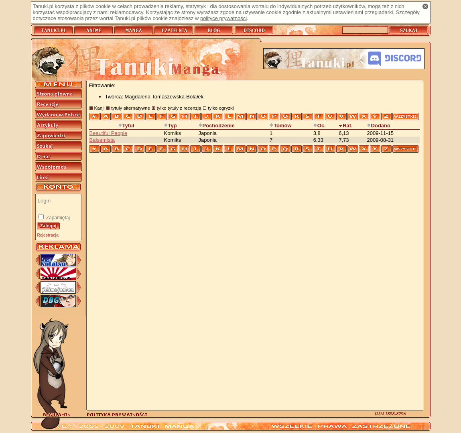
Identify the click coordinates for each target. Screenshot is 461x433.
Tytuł (126, 126)
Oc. (319, 126)
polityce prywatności (223, 18)
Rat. (346, 126)
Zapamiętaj (57, 218)
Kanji (99, 107)
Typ (170, 126)
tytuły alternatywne (130, 107)
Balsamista (102, 140)
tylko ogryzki (221, 107)
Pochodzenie (217, 126)
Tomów (281, 126)
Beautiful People (108, 133)
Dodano (378, 126)
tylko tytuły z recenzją (179, 107)
